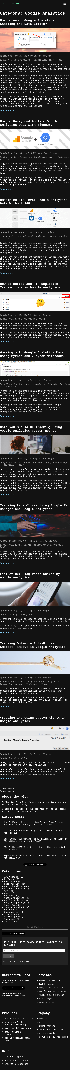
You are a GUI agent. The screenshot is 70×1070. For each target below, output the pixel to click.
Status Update (12, 917)
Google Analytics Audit (53, 988)
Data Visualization (11, 384)
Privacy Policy (48, 1033)
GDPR (6, 893)
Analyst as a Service (51, 995)
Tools (61, 60)
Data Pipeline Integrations (13, 1033)
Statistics (10, 914)
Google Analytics (44, 60)
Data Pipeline (22, 60)
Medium (8, 910)
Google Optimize (33, 463)
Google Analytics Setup (53, 991)
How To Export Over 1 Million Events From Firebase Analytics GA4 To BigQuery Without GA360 (34, 823)
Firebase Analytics (15, 889)
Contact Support (14, 1057)
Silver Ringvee (42, 56)
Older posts (7, 789)
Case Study (10, 882)
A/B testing (7, 682)
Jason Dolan (47, 232)
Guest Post (10, 905)
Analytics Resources (16, 1064)
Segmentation (11, 912)
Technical (63, 157)
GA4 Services (46, 984)
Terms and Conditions (51, 1030)
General (4, 615)
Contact (43, 1019)
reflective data (11, 3)
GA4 (6, 891)
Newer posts (7, 791)
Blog (41, 1022)
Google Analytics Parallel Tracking (15, 1023)
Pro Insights (46, 999)
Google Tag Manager (57, 463)
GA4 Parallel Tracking (18, 1028)
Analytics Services (50, 980)
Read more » (7, 110)
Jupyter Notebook (60, 384)
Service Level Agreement (53, 1037)
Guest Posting (35, 927)
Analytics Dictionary (17, 1060)
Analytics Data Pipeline (19, 1019)
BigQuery (5, 60)
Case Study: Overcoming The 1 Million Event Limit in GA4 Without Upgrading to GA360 (35, 840)
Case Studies (46, 1002)
